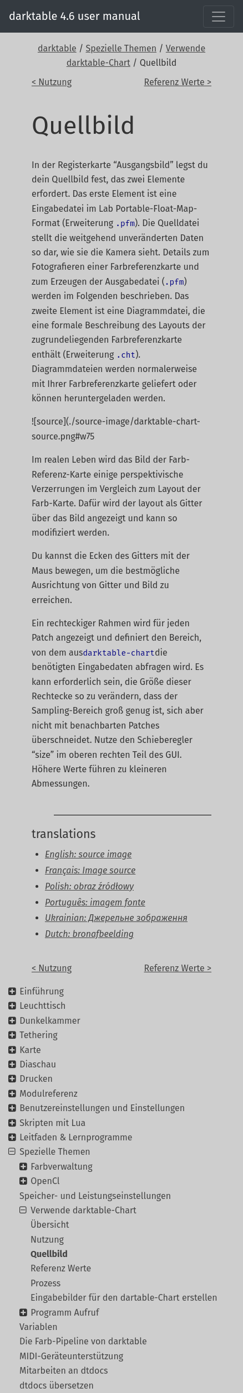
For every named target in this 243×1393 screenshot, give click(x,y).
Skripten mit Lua (52, 1123)
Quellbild (49, 1254)
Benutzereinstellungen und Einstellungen (102, 1108)
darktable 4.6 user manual (74, 16)
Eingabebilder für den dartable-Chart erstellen (124, 1297)
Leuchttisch (42, 1006)
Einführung (41, 991)
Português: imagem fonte (95, 902)
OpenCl (45, 1181)
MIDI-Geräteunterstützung (71, 1356)
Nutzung (47, 1239)
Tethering (38, 1035)
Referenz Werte (61, 1268)
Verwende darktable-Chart (83, 1210)
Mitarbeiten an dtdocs (63, 1370)
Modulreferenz (48, 1093)
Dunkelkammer (49, 1020)
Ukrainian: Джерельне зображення (116, 918)
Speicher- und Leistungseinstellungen (95, 1196)
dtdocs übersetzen (56, 1385)
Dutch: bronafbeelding (89, 934)
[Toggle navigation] (218, 17)
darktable (57, 48)
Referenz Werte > (178, 82)
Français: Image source (90, 870)
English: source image (88, 854)
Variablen (38, 1327)
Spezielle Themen (121, 48)
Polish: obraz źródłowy (89, 886)
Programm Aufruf (65, 1312)
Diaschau (37, 1064)
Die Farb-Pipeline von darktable (83, 1341)
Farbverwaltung (61, 1166)
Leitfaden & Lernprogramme (75, 1137)
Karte (29, 1050)
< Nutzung (52, 82)
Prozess (45, 1283)
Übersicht (50, 1224)
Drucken (36, 1078)
